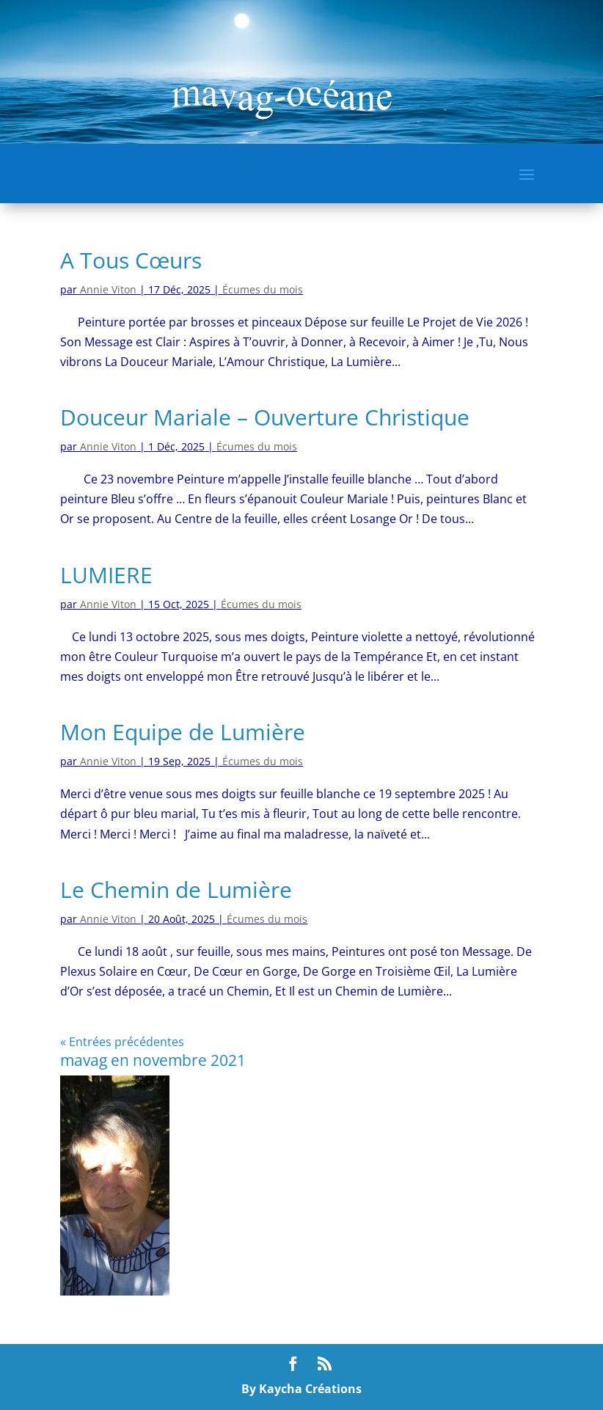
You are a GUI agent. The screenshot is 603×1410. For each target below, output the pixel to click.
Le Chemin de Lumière (176, 889)
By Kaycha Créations (301, 1389)
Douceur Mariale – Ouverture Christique (264, 417)
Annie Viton (108, 289)
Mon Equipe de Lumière (182, 732)
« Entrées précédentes (122, 1042)
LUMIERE (106, 575)
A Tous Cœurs (131, 260)
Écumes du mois (262, 289)
